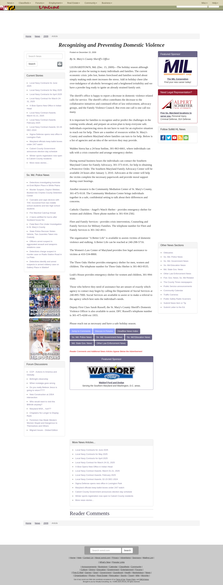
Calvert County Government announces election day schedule (103, 492)
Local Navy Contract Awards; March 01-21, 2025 (97, 471)
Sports (124, 575)
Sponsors (136, 557)
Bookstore (102, 566)
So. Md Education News (138, 337)
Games (88, 572)
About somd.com (102, 557)
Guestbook (118, 572)
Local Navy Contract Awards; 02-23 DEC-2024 (96, 479)
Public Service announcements (178, 286)
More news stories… (39, 163)
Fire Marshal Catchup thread (43, 213)
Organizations (80, 575)
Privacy (115, 557)
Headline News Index (128, 331)
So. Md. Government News (109, 337)
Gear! (95, 572)
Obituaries (168, 253)
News (147, 572)
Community (136, 566)
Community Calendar (173, 290)
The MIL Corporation (177, 79)
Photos (92, 575)
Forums (138, 569)
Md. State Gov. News (82, 343)
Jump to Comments (81, 331)
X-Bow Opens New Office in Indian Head (94, 467)
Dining (92, 569)
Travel (131, 575)
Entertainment (127, 569)
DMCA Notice (144, 579)
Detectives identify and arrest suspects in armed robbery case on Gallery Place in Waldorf (43, 264)
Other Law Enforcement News (111, 343)
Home (73, 557)
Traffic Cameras (171, 295)
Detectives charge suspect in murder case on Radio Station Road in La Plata (44, 254)
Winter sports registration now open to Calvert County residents (104, 496)
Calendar (113, 566)
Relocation (114, 575)
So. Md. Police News (37, 175)
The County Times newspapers (178, 282)
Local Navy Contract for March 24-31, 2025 (95, 462)
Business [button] (107, 3)
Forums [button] (39, 3)
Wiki (138, 575)
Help (79, 557)
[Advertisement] (111, 414)
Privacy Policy (131, 579)
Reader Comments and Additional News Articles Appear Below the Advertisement (106, 351)
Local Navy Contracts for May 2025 (46, 90)
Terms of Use (120, 579)
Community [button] (91, 3)
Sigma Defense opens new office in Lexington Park (98, 483)
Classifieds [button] (25, 3)
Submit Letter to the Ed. (174, 307)
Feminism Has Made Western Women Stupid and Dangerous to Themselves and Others (42, 423)
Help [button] (215, 3)
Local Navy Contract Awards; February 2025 (95, 475)
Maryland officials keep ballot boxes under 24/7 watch (99, 487)
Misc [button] (204, 3)
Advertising (125, 557)
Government (105, 572)
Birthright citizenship (39, 379)
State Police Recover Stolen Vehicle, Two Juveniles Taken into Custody (42, 234)
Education (101, 569)
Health (128, 572)
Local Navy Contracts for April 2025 (46, 94)
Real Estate (102, 575)
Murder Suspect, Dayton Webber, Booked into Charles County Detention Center (44, 192)
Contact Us (88, 557)
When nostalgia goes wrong (42, 383)
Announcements (89, 566)
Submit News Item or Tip (175, 303)
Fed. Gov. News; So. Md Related (179, 278)
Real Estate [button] (73, 3)
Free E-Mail (77, 572)
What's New (104, 562)
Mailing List (148, 557)
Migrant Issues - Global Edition (44, 430)
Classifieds (124, 566)
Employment (113, 569)
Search (31, 64)
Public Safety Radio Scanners (177, 299)
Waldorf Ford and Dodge (111, 382)
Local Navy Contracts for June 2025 (91, 450)
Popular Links (118, 562)
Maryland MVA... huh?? (40, 409)
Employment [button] (56, 3)
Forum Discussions (37, 364)
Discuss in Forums (104, 331)
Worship (145, 575)
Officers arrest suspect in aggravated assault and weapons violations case (42, 244)
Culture (84, 569)
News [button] (10, 3)
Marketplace (138, 572)
